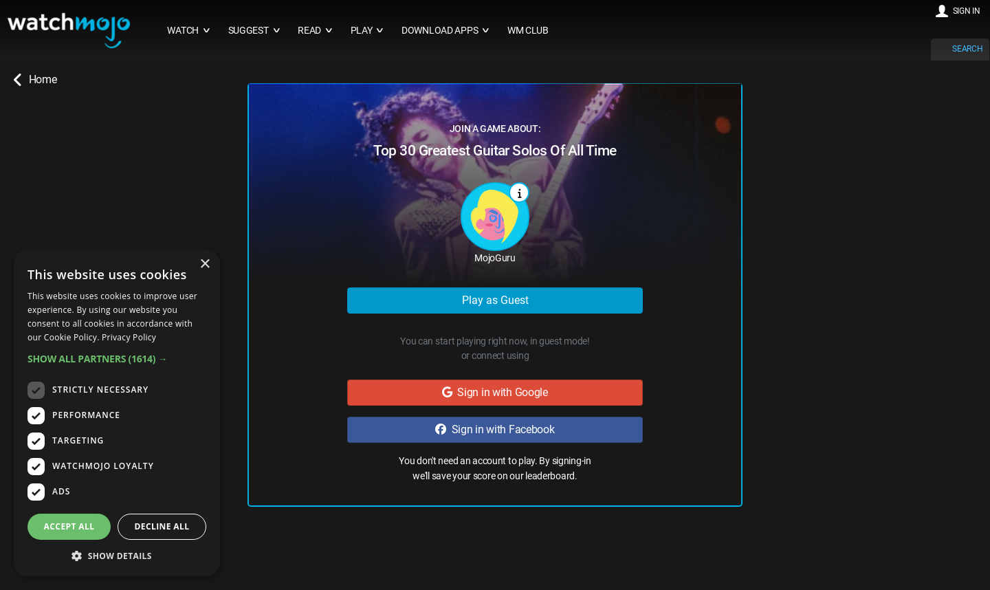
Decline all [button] (162, 526)
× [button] (204, 264)
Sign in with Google (495, 392)
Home (35, 80)
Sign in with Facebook (494, 429)
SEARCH (967, 49)
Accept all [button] (69, 526)
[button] (117, 358)
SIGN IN (966, 11)
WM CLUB (528, 30)
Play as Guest (495, 300)
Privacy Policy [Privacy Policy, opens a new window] (129, 337)
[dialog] (117, 413)
